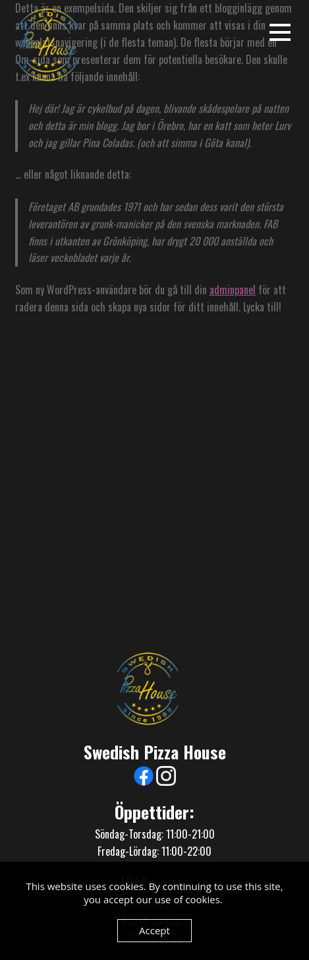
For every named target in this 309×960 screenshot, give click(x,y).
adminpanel (233, 290)
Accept (154, 930)
